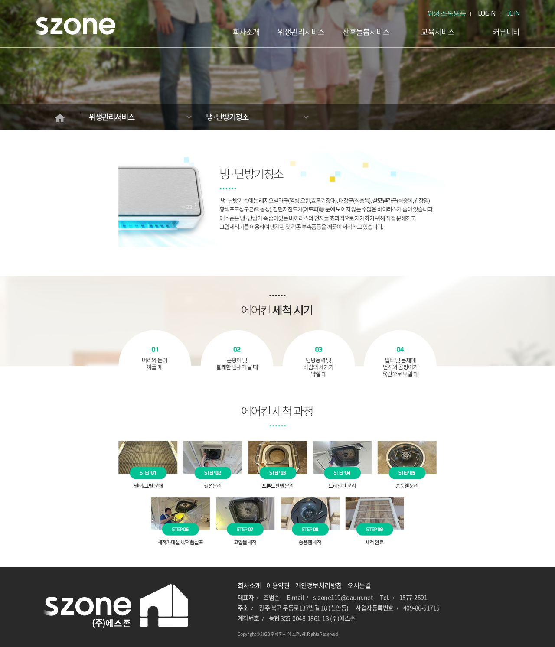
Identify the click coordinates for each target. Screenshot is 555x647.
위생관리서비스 (111, 117)
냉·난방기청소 (227, 117)
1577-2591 (413, 597)
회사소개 (249, 585)
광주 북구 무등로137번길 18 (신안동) (304, 607)
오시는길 (359, 585)
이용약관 (278, 585)
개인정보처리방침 (318, 585)
